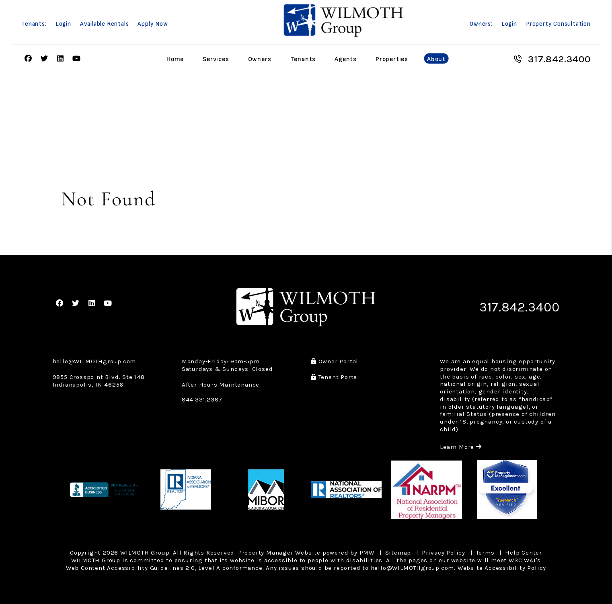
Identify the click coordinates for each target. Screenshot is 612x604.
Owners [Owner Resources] (259, 59)
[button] (28, 59)
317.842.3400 (559, 59)
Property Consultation (558, 24)
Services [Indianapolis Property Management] (216, 59)
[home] (343, 20)
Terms (485, 552)
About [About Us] (436, 59)
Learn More (461, 446)
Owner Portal (334, 361)
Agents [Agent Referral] (346, 59)
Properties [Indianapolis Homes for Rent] (392, 59)
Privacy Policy (443, 552)
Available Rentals (104, 24)
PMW (366, 552)
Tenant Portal (335, 377)
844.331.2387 (202, 399)
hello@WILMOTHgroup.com (94, 361)
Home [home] (175, 59)
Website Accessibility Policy (502, 567)
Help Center (523, 552)
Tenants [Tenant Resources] (303, 59)
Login (63, 24)
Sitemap (398, 552)
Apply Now (153, 24)
